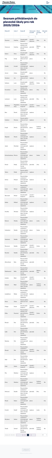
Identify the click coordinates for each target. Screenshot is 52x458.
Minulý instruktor (39, 32)
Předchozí (19, 435)
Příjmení (7, 31)
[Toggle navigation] (47, 2)
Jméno (16, 31)
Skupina (22, 31)
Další (33, 435)
